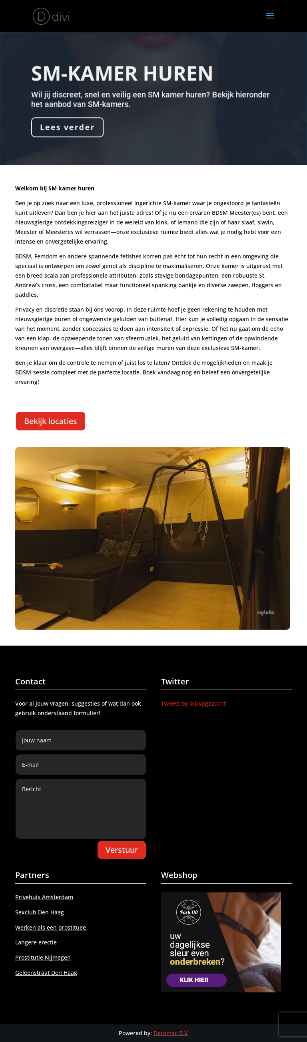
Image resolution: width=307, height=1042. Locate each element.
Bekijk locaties (50, 421)
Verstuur (122, 849)
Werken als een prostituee (50, 927)
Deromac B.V (171, 1033)
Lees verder (67, 127)
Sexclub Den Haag (39, 912)
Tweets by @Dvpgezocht (193, 703)
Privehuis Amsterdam (44, 897)
